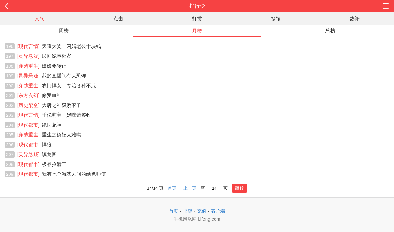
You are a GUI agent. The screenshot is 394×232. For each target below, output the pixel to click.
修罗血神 (39, 95)
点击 (118, 18)
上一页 (189, 188)
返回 (39, 6)
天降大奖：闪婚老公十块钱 (59, 46)
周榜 (64, 30)
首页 (172, 188)
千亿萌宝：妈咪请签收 (54, 115)
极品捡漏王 (41, 164)
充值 (201, 211)
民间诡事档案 (44, 56)
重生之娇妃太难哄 (49, 134)
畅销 (276, 18)
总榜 (330, 30)
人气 (39, 18)
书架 (187, 211)
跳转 (239, 188)
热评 (355, 18)
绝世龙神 (39, 125)
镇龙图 (37, 154)
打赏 (197, 18)
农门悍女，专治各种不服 (56, 85)
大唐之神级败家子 (49, 105)
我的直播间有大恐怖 (51, 75)
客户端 (218, 211)
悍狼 (34, 144)
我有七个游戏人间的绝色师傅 (61, 174)
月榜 (197, 30)
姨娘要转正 (41, 66)
